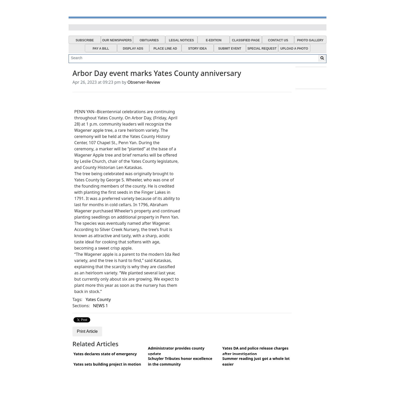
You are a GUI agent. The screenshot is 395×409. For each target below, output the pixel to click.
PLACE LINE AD (165, 48)
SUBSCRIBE (85, 40)
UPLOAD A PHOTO (294, 48)
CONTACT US (278, 40)
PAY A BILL (101, 48)
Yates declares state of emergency (105, 353)
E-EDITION (213, 40)
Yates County (98, 299)
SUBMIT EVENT (229, 48)
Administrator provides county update (176, 351)
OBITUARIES (149, 40)
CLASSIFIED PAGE (246, 40)
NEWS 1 (100, 305)
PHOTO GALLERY (310, 40)
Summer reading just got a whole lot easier (256, 361)
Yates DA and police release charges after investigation (255, 351)
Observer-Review (143, 82)
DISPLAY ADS (133, 48)
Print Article (87, 331)
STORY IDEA (197, 48)
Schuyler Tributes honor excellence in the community (180, 361)
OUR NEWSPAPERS (116, 40)
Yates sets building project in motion (107, 364)
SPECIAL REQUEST (261, 48)
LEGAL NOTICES (181, 40)
